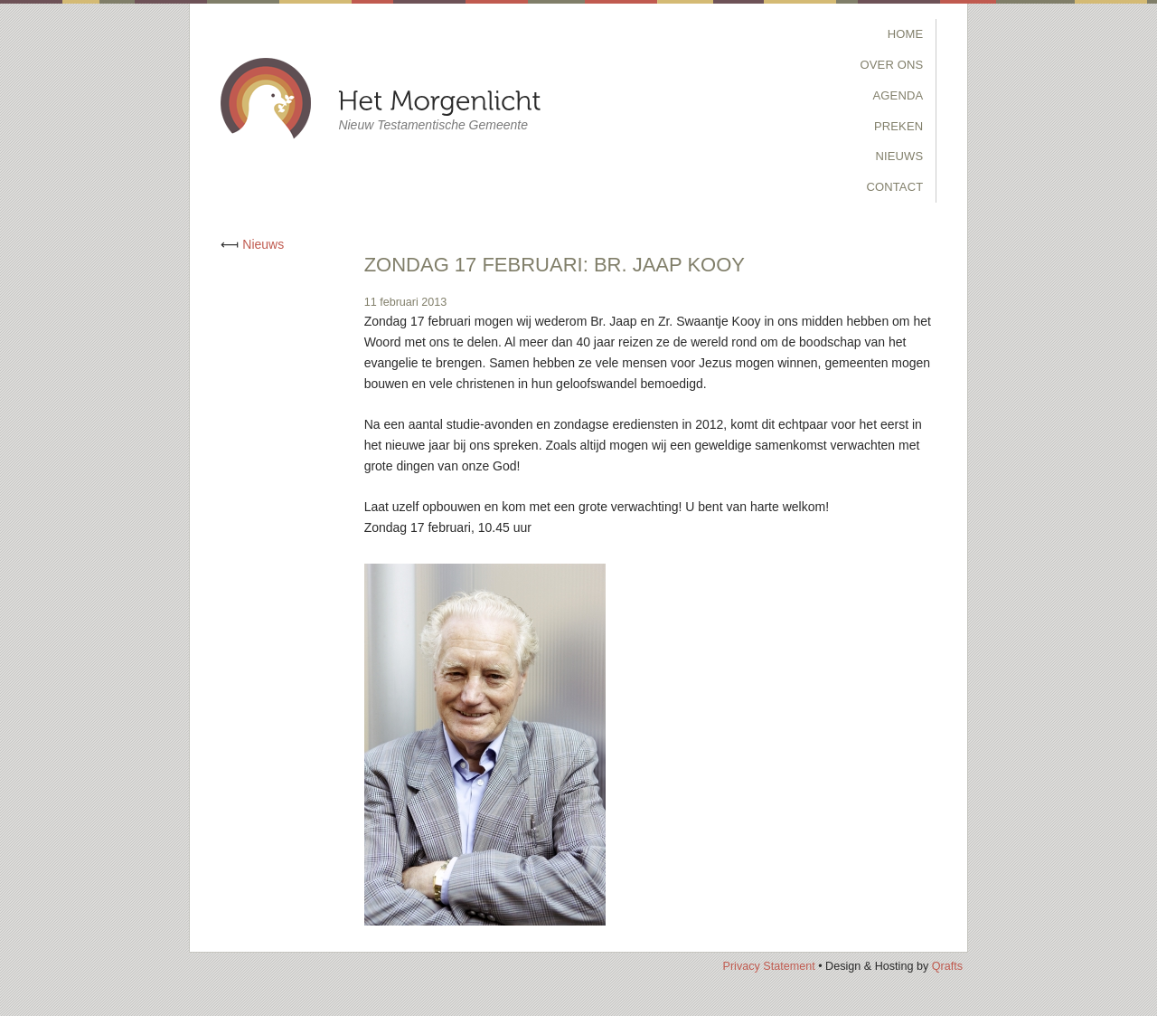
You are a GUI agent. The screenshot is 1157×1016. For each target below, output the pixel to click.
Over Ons (892, 64)
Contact (894, 187)
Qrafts (947, 966)
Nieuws (899, 156)
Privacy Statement (768, 966)
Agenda (898, 95)
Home (906, 34)
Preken (898, 126)
